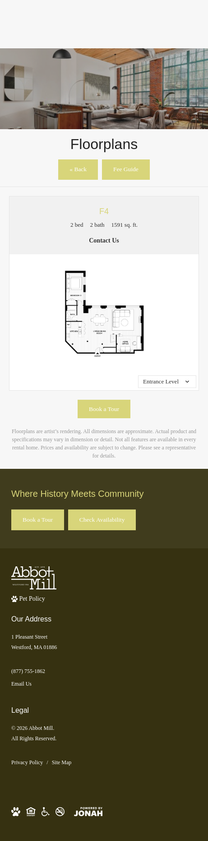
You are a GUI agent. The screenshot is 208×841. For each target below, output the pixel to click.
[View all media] (167, 382)
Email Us (21, 684)
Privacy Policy (27, 762)
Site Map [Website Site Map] (62, 762)
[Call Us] (104, 671)
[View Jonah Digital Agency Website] (88, 812)
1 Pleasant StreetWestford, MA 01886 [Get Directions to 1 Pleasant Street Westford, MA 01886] (34, 642)
